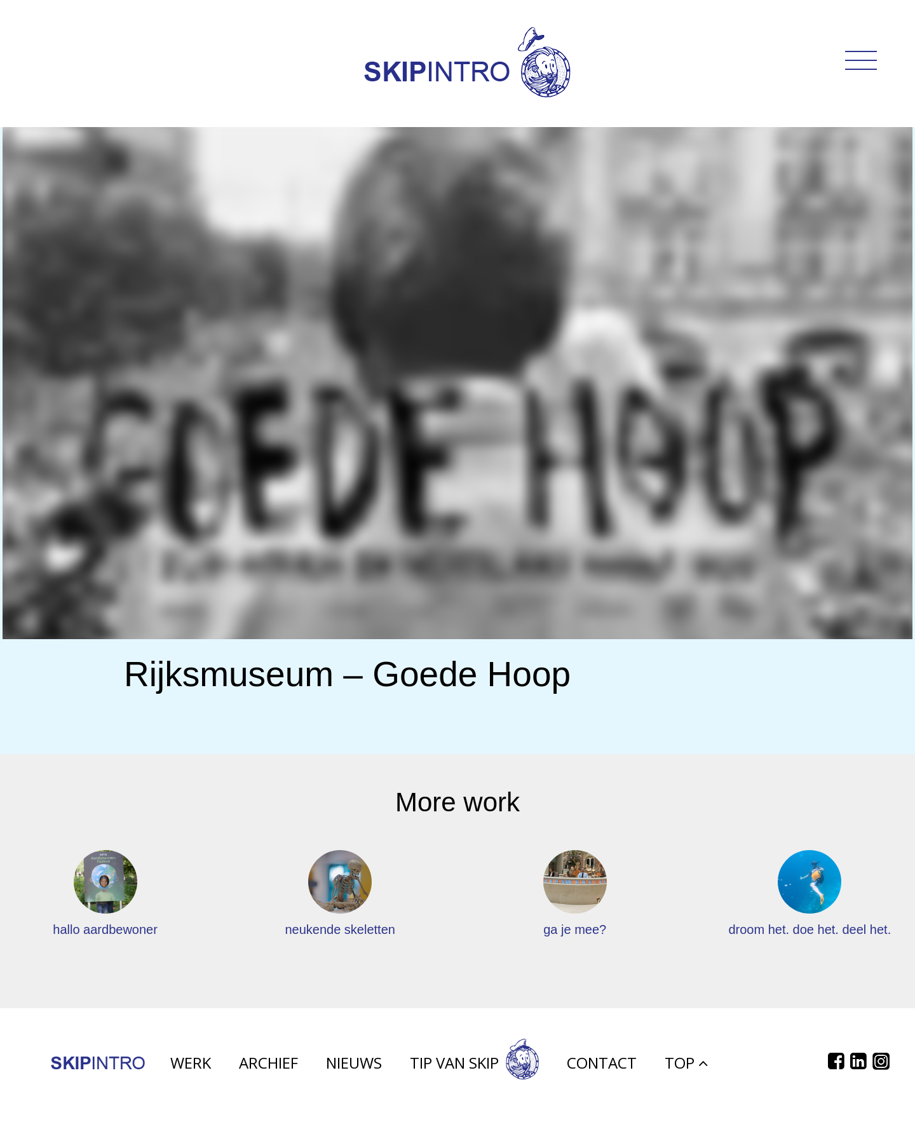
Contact (602, 1067)
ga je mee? (574, 929)
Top (686, 1067)
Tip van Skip (474, 1067)
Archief (268, 1067)
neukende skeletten (340, 929)
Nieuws (354, 1067)
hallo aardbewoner (105, 929)
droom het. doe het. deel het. (809, 929)
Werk (190, 1067)
